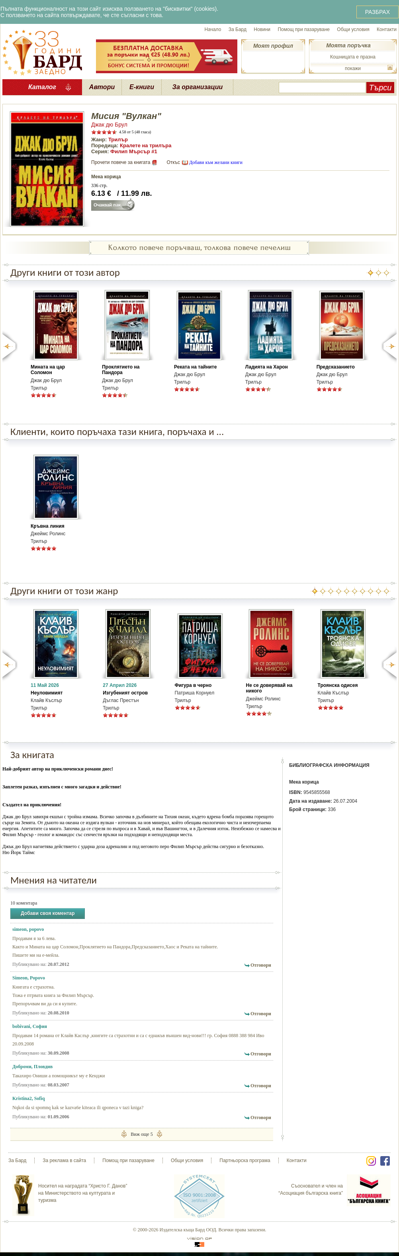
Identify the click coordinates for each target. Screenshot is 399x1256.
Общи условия (353, 29)
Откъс (173, 162)
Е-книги (141, 87)
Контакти (387, 29)
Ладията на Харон (266, 367)
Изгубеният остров (125, 693)
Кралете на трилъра (145, 145)
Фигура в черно (193, 685)
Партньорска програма (244, 1160)
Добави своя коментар (47, 913)
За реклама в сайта (64, 1160)
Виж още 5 (141, 1134)
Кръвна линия (48, 526)
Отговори (260, 965)
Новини (262, 29)
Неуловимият (47, 693)
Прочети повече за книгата (120, 162)
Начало (213, 29)
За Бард (237, 29)
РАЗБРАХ (377, 12)
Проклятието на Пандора (120, 369)
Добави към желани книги (216, 162)
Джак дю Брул (109, 124)
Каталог (42, 87)
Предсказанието (336, 367)
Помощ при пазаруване (304, 29)
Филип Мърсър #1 (133, 151)
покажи (353, 68)
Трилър (118, 139)
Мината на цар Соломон (48, 369)
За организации (197, 87)
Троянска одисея (338, 685)
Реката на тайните (195, 367)
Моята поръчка (348, 45)
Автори (102, 87)
